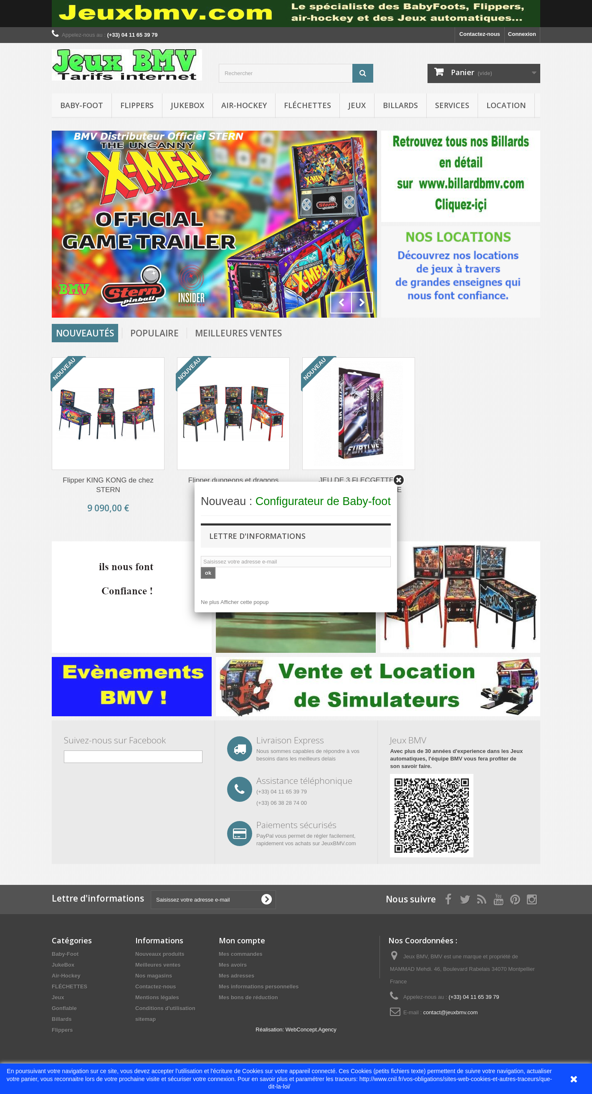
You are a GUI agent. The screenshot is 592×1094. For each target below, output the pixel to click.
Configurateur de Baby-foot (323, 501)
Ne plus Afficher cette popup (234, 602)
